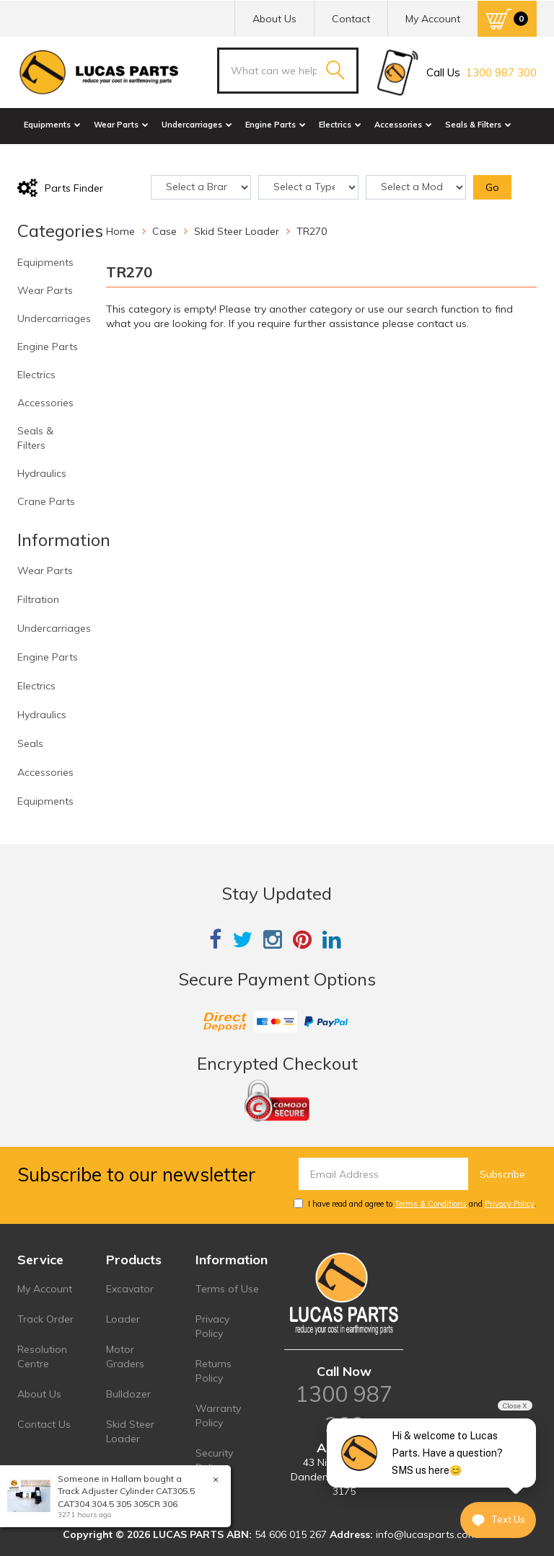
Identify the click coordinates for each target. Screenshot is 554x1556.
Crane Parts (112, 157)
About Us (274, 18)
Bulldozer (128, 1393)
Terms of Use (227, 1288)
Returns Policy (213, 1371)
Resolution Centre (42, 1356)
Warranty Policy (218, 1415)
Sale (158, 157)
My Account (44, 1288)
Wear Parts (121, 125)
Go (492, 187)
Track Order (45, 1319)
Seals (30, 743)
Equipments (52, 125)
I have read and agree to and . (415, 1204)
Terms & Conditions (431, 1204)
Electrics (340, 125)
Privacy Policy (510, 1204)
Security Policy (214, 1460)
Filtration (38, 599)
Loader (123, 1319)
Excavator (130, 1288)
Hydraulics (49, 157)
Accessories (403, 125)
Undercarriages (197, 125)
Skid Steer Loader (130, 1431)
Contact (351, 18)
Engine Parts (275, 125)
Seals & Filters (478, 125)
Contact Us (44, 1424)
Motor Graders (125, 1356)
